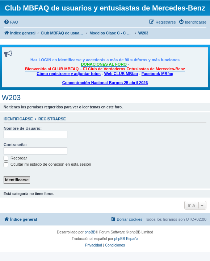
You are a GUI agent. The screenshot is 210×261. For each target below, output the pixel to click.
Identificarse (18, 119)
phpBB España (126, 239)
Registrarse (52, 119)
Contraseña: (15, 144)
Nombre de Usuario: (23, 128)
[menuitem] (11, 22)
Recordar (15, 158)
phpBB (90, 232)
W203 (11, 98)
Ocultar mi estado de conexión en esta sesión (47, 164)
